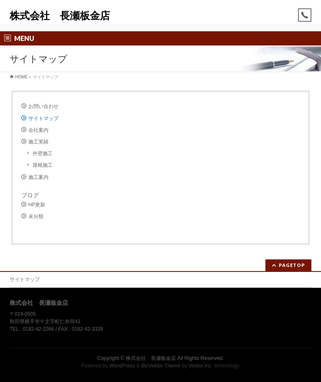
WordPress (122, 366)
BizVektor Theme (161, 366)
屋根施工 (43, 165)
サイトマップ (43, 118)
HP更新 (37, 205)
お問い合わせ (43, 106)
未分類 (35, 216)
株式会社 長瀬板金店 (60, 15)
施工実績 (38, 142)
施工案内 (38, 177)
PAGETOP (292, 265)
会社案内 (38, 130)
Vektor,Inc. (201, 366)
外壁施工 (43, 153)
